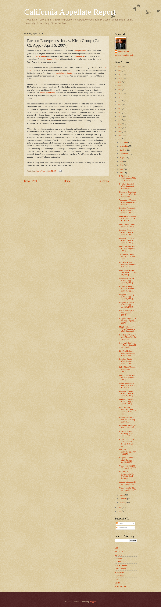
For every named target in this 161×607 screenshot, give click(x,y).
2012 (120, 120)
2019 (120, 93)
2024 (120, 74)
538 (116, 548)
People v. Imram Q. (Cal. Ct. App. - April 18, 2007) (126, 297)
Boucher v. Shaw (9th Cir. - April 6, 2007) (127, 427)
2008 (120, 135)
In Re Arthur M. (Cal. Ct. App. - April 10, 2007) (127, 377)
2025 (120, 71)
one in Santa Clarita (63, 73)
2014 (120, 112)
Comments (121, 528)
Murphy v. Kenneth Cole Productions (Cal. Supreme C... (127, 329)
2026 (120, 67)
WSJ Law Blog (120, 586)
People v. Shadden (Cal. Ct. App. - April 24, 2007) (126, 232)
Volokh (117, 583)
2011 (120, 124)
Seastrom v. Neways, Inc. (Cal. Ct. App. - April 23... (127, 256)
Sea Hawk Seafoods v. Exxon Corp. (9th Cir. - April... (127, 345)
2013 (120, 116)
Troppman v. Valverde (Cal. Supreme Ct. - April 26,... (128, 202)
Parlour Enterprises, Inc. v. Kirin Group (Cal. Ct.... (127, 420)
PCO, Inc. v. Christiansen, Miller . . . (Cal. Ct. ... (127, 178)
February (123, 499)
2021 (120, 86)
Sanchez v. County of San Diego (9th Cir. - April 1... (127, 337)
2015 (120, 109)
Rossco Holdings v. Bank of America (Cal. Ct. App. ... (126, 289)
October (123, 150)
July (121, 161)
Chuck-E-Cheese (39, 56)
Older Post (103, 181)
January (123, 502)
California (118, 555)
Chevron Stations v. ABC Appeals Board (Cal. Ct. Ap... (126, 443)
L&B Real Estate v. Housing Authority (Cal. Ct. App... (127, 353)
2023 (120, 78)
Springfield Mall (80, 51)
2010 (120, 128)
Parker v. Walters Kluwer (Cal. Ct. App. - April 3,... (126, 433)
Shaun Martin (123, 52)
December (124, 142)
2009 (120, 131)
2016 (120, 105)
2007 (120, 139)
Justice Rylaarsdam (47, 93)
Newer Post (30, 181)
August (123, 157)
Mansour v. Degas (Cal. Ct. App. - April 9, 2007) (126, 401)
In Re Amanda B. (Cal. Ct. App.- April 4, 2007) (127, 452)
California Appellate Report (70, 11)
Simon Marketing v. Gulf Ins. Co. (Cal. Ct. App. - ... (127, 385)
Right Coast (119, 576)
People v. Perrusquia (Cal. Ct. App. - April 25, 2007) (127, 210)
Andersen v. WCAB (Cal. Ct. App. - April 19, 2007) (126, 280)
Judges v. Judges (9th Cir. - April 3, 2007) (127, 483)
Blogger (93, 602)
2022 (120, 82)
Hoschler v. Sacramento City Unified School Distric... (126, 475)
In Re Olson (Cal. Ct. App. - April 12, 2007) (127, 369)
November (124, 146)
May (121, 169)
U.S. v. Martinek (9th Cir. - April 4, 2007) (127, 467)
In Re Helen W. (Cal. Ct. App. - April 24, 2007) (127, 248)
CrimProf (118, 558)
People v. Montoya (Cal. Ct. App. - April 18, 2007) (126, 305)
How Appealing (121, 565)
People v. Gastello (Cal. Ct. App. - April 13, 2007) (126, 361)
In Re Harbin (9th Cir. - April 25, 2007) (127, 225)
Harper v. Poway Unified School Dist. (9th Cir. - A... (128, 264)
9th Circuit (119, 551)
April (122, 173)
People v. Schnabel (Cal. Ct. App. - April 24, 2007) (126, 240)
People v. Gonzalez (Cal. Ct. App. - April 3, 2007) (126, 460)
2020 (120, 90)
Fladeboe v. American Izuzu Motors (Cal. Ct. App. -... (127, 218)
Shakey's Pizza (52, 59)
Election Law (120, 562)
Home (67, 181)
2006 (120, 507)
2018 (120, 97)
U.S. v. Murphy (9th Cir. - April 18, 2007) (126, 313)
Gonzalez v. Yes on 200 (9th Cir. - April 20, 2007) (127, 272)
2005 (120, 511)
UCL (116, 579)
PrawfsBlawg (120, 572)
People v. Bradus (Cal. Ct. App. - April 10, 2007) (126, 393)
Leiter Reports (120, 569)
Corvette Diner (79, 56)
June (122, 165)
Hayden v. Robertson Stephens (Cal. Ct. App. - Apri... (127, 194)
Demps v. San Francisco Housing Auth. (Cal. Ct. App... (127, 410)
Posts (119, 523)
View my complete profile (124, 55)
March (122, 495)
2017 (120, 101)
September (124, 154)
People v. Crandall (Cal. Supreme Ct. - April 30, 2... (128, 186)
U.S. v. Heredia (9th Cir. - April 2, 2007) (127, 489)
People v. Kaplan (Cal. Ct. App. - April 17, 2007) (128, 321)
